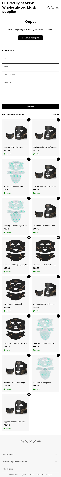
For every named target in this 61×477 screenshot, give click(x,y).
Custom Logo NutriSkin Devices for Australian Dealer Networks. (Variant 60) (15, 343)
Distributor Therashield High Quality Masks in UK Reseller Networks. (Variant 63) (14, 382)
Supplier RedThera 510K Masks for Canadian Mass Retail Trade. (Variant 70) (16, 422)
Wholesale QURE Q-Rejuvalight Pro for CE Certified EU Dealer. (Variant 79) (15, 265)
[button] (48, 7)
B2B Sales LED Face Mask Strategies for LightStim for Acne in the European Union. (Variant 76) (14, 304)
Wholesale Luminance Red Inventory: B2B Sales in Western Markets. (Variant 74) (15, 186)
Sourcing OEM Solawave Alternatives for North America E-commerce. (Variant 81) (15, 147)
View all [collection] (55, 114)
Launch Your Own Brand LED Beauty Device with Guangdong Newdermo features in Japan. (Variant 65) (45, 343)
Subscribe (30, 106)
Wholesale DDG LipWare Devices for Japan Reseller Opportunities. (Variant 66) (43, 382)
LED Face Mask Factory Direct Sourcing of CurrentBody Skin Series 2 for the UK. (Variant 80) (45, 226)
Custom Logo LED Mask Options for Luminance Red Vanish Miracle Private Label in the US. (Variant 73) (45, 186)
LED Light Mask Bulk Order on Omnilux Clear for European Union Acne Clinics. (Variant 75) (45, 265)
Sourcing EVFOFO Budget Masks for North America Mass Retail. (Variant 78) (16, 226)
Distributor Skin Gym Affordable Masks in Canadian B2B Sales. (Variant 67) (45, 147)
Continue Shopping (30, 38)
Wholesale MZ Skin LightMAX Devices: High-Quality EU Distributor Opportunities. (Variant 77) (43, 304)
